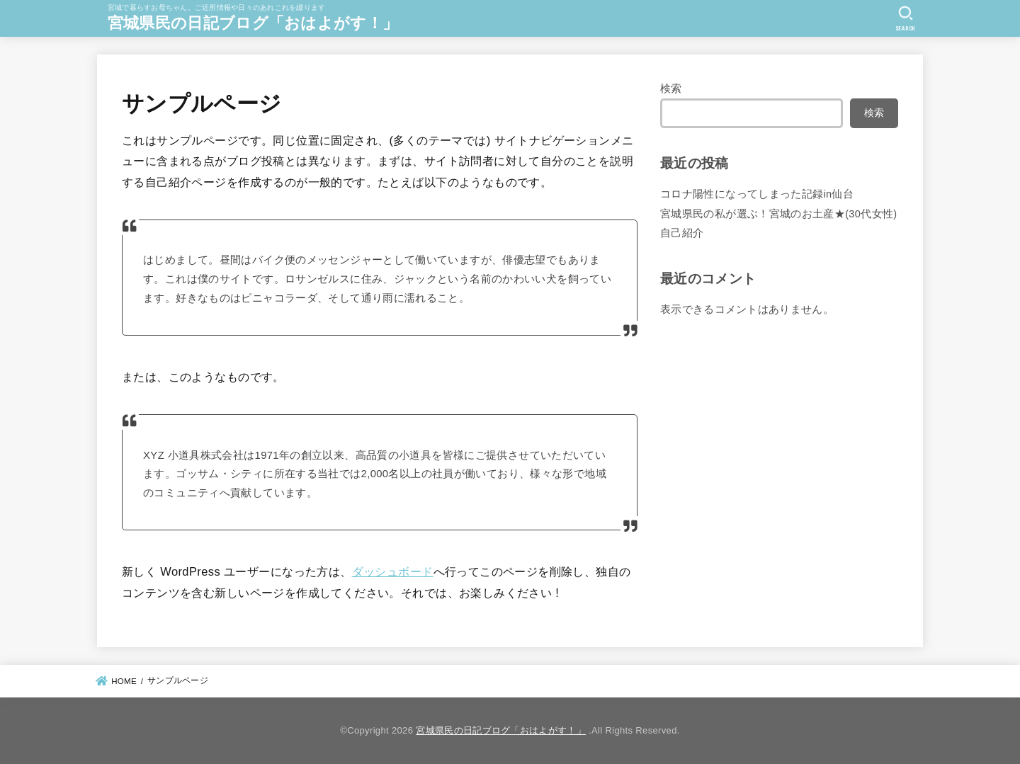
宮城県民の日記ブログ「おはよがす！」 (253, 23)
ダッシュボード (393, 571)
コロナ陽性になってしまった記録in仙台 (757, 194)
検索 (671, 88)
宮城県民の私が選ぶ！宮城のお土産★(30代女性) (778, 213)
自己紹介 (681, 233)
